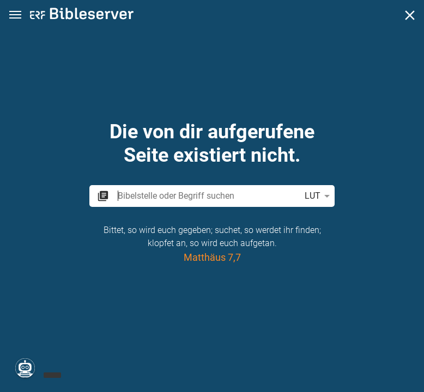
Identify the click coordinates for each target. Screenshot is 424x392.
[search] (206, 196)
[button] (15, 15)
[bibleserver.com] (82, 15)
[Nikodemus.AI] (25, 368)
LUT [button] (319, 196)
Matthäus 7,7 (212, 257)
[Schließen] (410, 15)
